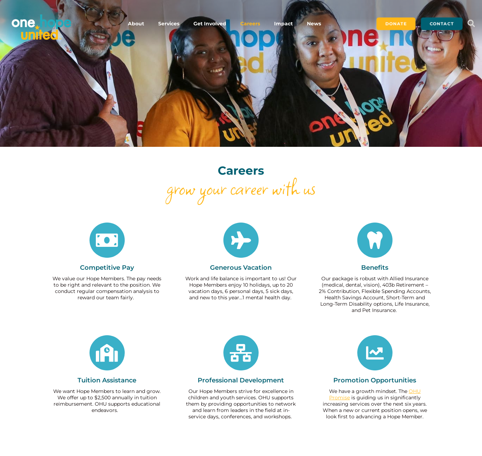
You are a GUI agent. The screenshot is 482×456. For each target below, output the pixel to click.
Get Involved (209, 23)
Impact (283, 23)
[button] (471, 23)
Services (168, 23)
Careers (250, 23)
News (314, 23)
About (136, 23)
